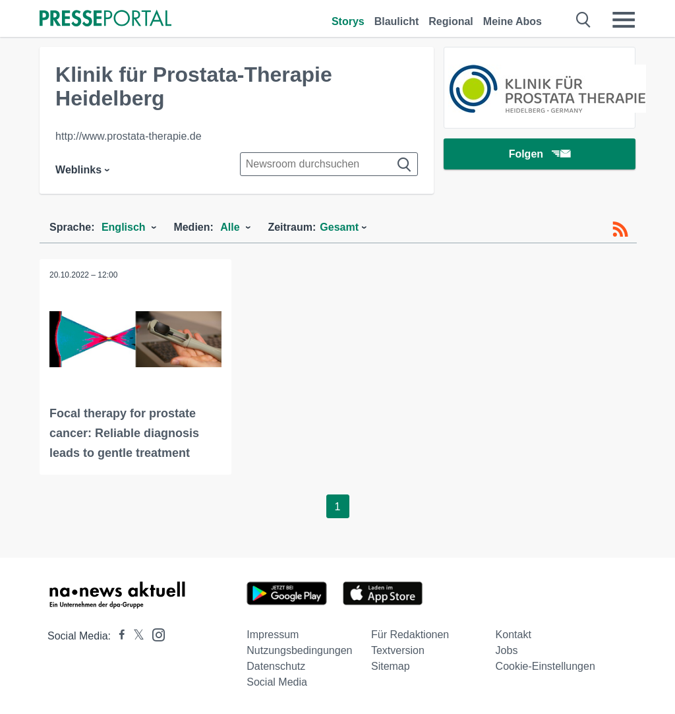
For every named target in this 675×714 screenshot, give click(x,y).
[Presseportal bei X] (134, 635)
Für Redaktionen (410, 634)
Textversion (398, 650)
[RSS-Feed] (620, 229)
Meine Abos (512, 21)
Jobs (507, 650)
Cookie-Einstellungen (545, 666)
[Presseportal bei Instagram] (154, 634)
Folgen (539, 154)
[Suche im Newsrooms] (329, 164)
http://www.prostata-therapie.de (128, 136)
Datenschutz (276, 666)
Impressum (273, 634)
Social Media (277, 682)
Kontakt (513, 634)
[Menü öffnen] (623, 20)
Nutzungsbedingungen (299, 650)
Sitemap (390, 666)
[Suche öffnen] (583, 20)
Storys (348, 21)
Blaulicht (396, 21)
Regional (450, 21)
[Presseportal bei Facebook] (118, 635)
